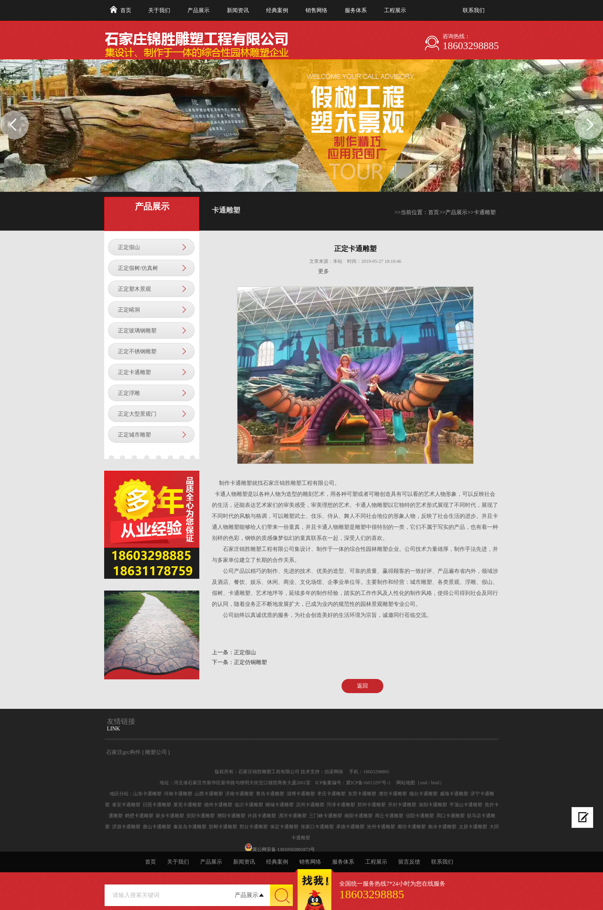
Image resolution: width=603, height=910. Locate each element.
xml (423, 782)
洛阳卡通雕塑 (433, 804)
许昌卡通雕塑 (262, 815)
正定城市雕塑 (134, 435)
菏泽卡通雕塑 (341, 804)
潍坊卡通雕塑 (393, 793)
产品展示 (199, 10)
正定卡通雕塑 (134, 372)
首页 (125, 10)
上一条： (223, 652)
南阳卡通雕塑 (358, 815)
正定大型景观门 (137, 414)
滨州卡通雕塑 (310, 804)
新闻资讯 (238, 10)
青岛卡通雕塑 (270, 793)
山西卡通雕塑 (209, 793)
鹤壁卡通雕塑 (139, 815)
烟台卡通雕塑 (423, 793)
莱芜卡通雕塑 (187, 804)
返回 (362, 686)
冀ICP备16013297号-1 (368, 782)
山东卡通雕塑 (147, 793)
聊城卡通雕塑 (279, 804)
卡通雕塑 (485, 212)
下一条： (223, 662)
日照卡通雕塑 (157, 804)
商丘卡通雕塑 (389, 815)
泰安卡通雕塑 (126, 804)
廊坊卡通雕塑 (411, 826)
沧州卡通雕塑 (381, 826)
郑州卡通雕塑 (371, 804)
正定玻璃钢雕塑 (137, 331)
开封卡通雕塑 (402, 804)
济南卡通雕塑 (239, 793)
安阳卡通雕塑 (200, 815)
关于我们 (159, 10)
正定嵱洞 (129, 310)
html (435, 782)
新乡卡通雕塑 (170, 815)
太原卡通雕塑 (473, 826)
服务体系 (356, 10)
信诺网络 (333, 771)
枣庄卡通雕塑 (331, 793)
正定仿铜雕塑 (250, 662)
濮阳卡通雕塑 (231, 815)
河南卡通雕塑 (178, 793)
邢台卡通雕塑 (253, 826)
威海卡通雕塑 (454, 793)
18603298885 (471, 45)
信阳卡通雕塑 (420, 815)
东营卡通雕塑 (362, 793)
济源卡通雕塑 (126, 826)
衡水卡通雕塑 (442, 826)
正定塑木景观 (134, 289)
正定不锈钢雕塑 (137, 351)
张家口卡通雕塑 (317, 826)
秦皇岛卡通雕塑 (189, 826)
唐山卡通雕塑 (157, 826)
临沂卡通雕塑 (249, 804)
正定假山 (129, 247)
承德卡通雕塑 (350, 826)
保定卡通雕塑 (284, 826)
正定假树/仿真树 (138, 268)
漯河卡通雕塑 (292, 815)
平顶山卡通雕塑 (465, 804)
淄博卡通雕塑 (301, 793)
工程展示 (395, 10)
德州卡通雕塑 (218, 804)
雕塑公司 (156, 752)
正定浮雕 (129, 393)
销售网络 (316, 10)
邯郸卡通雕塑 (223, 826)
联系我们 (474, 10)
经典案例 (277, 10)
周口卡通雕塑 (450, 815)
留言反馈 (409, 862)
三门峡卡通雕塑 (325, 815)
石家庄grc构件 (123, 752)
